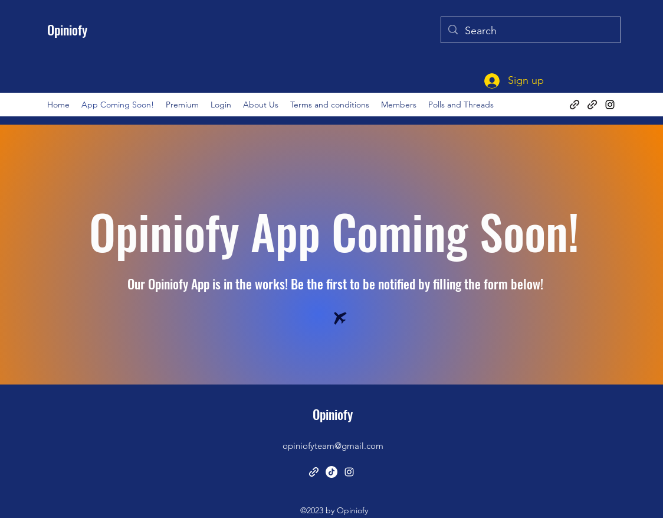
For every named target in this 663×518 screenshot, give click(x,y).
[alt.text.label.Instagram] (610, 104)
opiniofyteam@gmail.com (333, 445)
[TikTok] (331, 472)
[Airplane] (340, 318)
